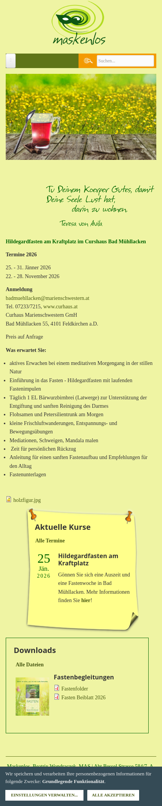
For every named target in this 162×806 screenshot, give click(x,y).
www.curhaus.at (60, 306)
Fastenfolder (74, 689)
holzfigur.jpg (27, 500)
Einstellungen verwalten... (44, 795)
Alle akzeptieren (113, 795)
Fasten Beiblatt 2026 (83, 697)
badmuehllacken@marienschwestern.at (47, 298)
